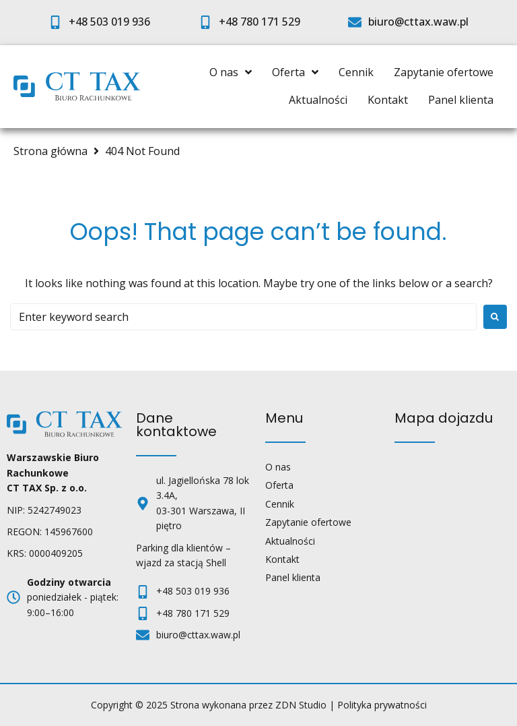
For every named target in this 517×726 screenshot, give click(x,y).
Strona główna (50, 151)
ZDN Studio (300, 704)
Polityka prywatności (382, 704)
